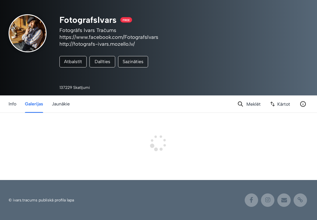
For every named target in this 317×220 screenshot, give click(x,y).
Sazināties (133, 61)
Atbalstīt (73, 61)
